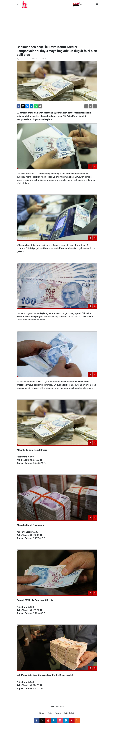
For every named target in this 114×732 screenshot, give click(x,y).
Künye (41, 713)
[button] (77, 4)
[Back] (18, 4)
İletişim (49, 713)
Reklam (58, 713)
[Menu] (96, 4)
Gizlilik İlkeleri (69, 713)
